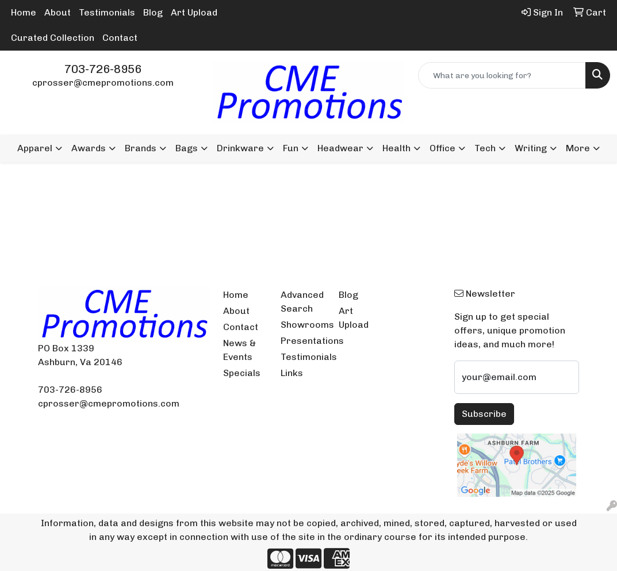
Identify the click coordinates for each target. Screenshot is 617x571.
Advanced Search (302, 301)
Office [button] (442, 148)
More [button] (578, 148)
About (57, 12)
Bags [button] (186, 148)
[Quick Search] (502, 75)
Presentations (303, 340)
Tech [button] (485, 148)
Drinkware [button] (240, 148)
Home (23, 12)
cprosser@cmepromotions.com (103, 82)
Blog (153, 12)
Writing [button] (531, 148)
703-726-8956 (102, 69)
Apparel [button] (34, 148)
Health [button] (396, 148)
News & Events (239, 350)
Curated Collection (52, 37)
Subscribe (484, 413)
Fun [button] (290, 148)
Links (292, 372)
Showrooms (303, 324)
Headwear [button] (340, 148)
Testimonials (107, 12)
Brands (140, 148)
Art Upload (194, 12)
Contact (119, 37)
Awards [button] (88, 148)
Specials (241, 372)
